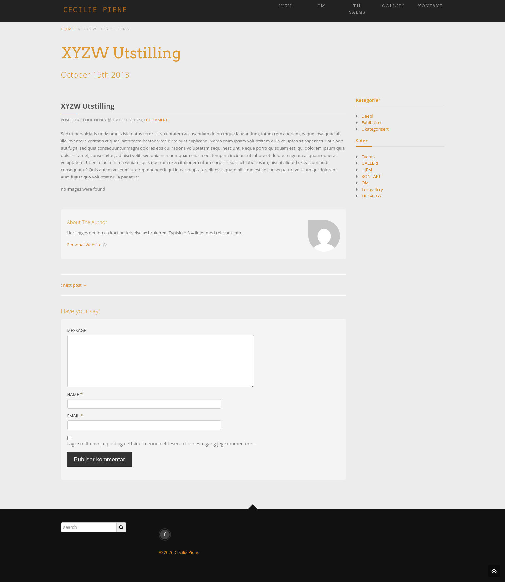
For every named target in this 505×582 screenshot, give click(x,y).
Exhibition (371, 122)
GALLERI (393, 5)
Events (368, 157)
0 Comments (157, 119)
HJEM (285, 5)
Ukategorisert (375, 129)
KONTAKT (430, 5)
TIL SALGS (357, 9)
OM (321, 5)
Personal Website (84, 245)
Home (68, 29)
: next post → (74, 285)
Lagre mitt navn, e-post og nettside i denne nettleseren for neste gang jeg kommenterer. (161, 444)
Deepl (367, 116)
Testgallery (372, 189)
